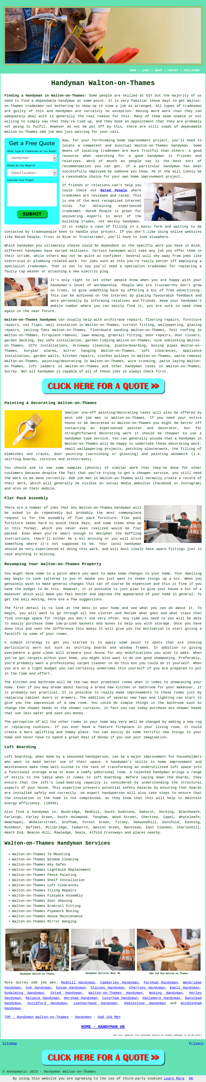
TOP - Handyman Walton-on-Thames (36, 1017)
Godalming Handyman (24, 993)
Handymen (83, 1017)
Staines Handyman (107, 988)
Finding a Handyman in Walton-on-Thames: (45, 96)
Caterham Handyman (120, 998)
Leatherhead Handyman (95, 1003)
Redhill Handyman (78, 982)
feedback (184, 296)
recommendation (76, 166)
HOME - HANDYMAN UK (103, 1026)
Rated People (113, 190)
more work (160, 111)
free (170, 290)
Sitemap (9, 1043)
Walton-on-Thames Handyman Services (57, 843)
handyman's (191, 301)
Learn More (174, 1078)
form (158, 227)
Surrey (10, 371)
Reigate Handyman (42, 998)
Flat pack (131, 518)
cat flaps (32, 325)
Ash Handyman (38, 988)
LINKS (145, 70)
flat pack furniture (95, 518)
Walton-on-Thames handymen (30, 320)
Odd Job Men (109, 1017)
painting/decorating (61, 361)
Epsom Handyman (71, 988)
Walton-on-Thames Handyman (116, 993)
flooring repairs (162, 320)
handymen (64, 111)
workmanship (105, 285)
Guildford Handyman (47, 1003)
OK (191, 1078)
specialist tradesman (25, 266)
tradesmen (34, 106)
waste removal (188, 356)
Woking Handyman (166, 993)
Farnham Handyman (161, 982)
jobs (116, 371)
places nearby (146, 832)
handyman (66, 101)
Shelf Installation (66, 880)
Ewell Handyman (185, 988)
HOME (133, 70)
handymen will (122, 251)
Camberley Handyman (119, 982)
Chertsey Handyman (147, 988)
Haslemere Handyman (161, 998)
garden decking (18, 340)
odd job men (51, 132)
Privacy (196, 1043)
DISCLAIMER (192, 70)
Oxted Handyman (66, 993)
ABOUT (159, 70)
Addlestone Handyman (145, 1003)
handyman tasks (140, 366)
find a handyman (32, 812)
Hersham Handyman (81, 998)
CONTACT (173, 70)
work (73, 261)
